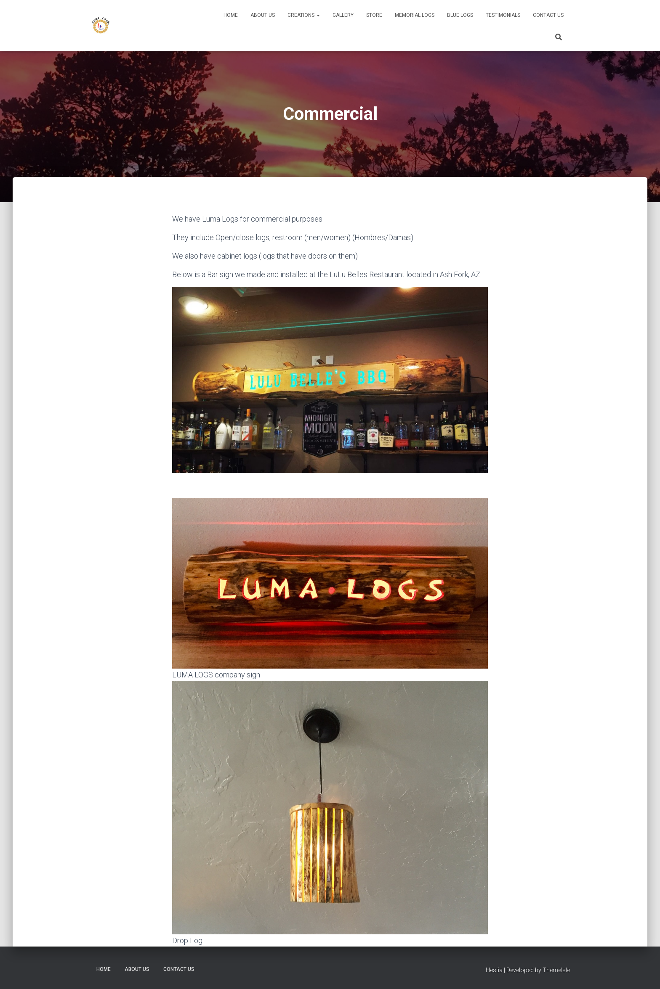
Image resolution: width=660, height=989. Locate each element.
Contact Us (548, 15)
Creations (303, 15)
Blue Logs (460, 15)
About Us (262, 15)
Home (231, 15)
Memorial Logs (414, 15)
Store (374, 15)
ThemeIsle (556, 970)
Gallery (343, 15)
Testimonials (503, 15)
